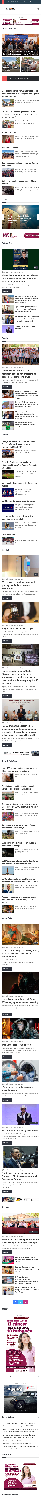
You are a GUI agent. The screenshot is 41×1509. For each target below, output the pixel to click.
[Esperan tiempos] (8, 541)
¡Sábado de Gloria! (10, 148)
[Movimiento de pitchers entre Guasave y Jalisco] (8, 492)
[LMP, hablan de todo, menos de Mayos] (8, 508)
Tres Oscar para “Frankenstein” (17, 1044)
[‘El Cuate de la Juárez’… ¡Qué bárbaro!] (8, 329)
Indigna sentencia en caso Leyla (17, 628)
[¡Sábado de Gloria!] (8, 154)
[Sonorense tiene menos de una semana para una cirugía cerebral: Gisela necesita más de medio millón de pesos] (8, 299)
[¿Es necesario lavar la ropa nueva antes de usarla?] (20, 1071)
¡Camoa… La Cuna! (10, 132)
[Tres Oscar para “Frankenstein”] (20, 1028)
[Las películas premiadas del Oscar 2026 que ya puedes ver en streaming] (20, 983)
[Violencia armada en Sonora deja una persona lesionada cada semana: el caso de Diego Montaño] (20, 259)
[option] (20, 53)
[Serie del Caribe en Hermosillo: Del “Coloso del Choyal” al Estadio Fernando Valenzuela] (8, 474)
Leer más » (6, 291)
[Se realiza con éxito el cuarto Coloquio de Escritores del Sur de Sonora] (8, 1260)
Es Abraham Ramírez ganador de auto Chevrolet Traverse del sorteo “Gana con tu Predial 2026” (19, 114)
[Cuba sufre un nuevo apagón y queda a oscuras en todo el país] (8, 852)
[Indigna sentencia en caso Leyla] (20, 612)
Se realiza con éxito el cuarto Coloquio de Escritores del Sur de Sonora (26, 1259)
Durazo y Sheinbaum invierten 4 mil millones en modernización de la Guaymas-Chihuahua (26, 404)
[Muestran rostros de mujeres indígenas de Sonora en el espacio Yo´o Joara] (8, 1290)
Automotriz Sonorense (20, 1383)
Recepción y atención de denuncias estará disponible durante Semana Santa (25, 425)
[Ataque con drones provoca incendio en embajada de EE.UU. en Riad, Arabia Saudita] (8, 909)
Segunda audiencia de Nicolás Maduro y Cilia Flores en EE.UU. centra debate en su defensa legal (20, 807)
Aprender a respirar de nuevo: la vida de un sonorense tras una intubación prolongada (26, 309)
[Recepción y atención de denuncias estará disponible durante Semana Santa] (8, 425)
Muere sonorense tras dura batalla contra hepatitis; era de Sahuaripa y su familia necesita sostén (27, 319)
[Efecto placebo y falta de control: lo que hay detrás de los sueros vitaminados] (20, 566)
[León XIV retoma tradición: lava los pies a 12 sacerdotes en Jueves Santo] (8, 777)
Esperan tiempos (9, 534)
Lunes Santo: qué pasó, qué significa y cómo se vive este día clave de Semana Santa (20, 953)
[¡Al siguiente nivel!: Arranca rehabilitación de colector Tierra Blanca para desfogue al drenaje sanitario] (11, 64)
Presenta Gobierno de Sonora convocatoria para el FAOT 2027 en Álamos (27, 1269)
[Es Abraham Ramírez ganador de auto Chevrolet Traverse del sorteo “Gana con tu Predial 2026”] (30, 64)
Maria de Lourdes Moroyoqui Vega (13, 272)
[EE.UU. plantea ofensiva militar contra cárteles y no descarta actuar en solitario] (8, 888)
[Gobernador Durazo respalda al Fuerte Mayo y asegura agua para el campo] (20, 1223)
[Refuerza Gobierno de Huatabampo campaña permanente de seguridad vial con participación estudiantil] (8, 1280)
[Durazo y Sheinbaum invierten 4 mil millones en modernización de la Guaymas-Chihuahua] (8, 405)
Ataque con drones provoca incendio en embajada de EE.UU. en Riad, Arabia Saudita (19, 900)
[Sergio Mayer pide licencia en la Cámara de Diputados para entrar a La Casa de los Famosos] (20, 1157)
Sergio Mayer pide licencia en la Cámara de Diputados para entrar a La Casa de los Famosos (20, 1176)
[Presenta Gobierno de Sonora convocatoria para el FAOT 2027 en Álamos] (8, 1270)
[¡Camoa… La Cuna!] (8, 139)
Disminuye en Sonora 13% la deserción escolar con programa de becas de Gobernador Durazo (19, 373)
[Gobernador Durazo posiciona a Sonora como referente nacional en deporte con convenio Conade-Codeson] (8, 394)
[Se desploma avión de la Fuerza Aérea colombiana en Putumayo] (8, 834)
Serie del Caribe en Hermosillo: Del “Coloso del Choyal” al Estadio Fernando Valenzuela (19, 465)
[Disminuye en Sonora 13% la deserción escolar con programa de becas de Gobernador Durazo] (20, 354)
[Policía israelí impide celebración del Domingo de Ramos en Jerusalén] (8, 795)
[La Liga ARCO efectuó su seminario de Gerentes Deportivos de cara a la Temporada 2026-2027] (20, 45)
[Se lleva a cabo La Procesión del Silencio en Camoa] (8, 190)
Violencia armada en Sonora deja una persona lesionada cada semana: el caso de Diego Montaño (20, 278)
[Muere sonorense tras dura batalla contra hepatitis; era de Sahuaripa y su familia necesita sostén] (8, 319)
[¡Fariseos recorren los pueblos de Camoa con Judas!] (8, 172)
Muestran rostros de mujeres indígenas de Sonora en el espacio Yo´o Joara (27, 1290)
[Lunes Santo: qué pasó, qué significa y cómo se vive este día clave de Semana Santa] (20, 934)
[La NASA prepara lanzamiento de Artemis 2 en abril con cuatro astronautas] (8, 870)
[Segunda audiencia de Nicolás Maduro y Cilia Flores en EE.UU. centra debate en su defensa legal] (8, 816)
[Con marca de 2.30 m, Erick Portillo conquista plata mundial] (8, 526)
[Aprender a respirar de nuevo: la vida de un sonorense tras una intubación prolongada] (8, 309)
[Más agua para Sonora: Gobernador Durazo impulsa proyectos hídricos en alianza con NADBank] (8, 415)
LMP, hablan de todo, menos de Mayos (18, 501)
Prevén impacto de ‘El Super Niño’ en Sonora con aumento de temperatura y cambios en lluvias (20, 219)
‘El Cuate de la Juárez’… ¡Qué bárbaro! (20, 1130)
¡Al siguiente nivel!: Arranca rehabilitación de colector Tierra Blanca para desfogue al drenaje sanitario (20, 94)
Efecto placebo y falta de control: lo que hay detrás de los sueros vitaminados (19, 585)
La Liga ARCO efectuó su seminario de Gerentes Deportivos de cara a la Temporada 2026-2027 (20, 54)
